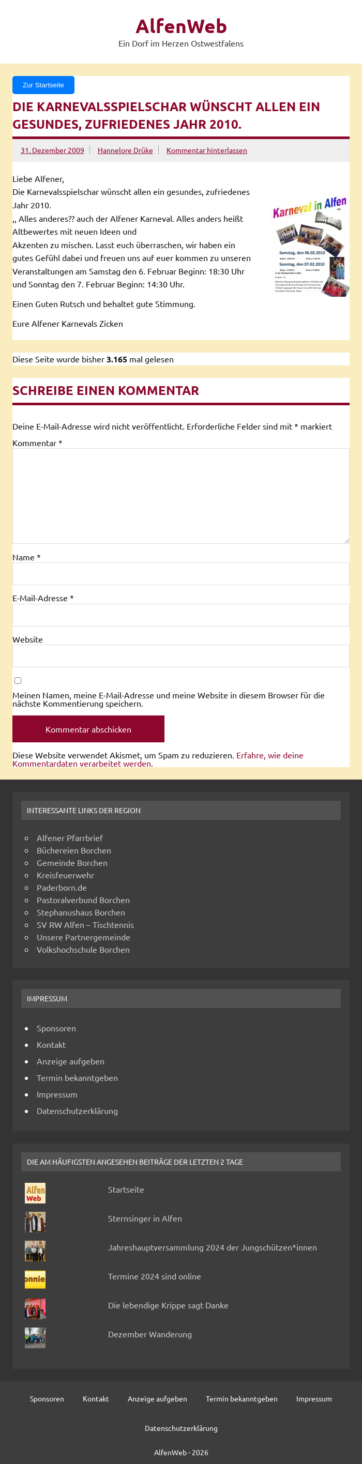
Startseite (126, 1189)
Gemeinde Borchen (72, 862)
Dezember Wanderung (150, 1334)
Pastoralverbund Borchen (83, 899)
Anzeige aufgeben (70, 1061)
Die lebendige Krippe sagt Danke (168, 1305)
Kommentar (37, 442)
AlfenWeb (181, 25)
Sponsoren (56, 1028)
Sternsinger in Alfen (145, 1218)
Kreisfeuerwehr (65, 875)
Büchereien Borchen (74, 850)
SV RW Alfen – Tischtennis (85, 924)
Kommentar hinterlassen (207, 150)
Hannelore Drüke (125, 150)
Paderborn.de (62, 887)
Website (27, 639)
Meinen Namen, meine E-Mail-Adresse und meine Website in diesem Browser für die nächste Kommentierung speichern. (168, 699)
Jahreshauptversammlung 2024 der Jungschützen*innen (212, 1247)
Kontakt (51, 1044)
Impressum (57, 1094)
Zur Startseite (43, 85)
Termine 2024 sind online (154, 1276)
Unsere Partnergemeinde (83, 937)
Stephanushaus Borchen (81, 912)
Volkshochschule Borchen (83, 949)
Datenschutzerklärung (77, 1110)
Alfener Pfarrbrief (70, 837)
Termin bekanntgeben (77, 1077)
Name (26, 557)
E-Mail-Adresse (43, 597)
